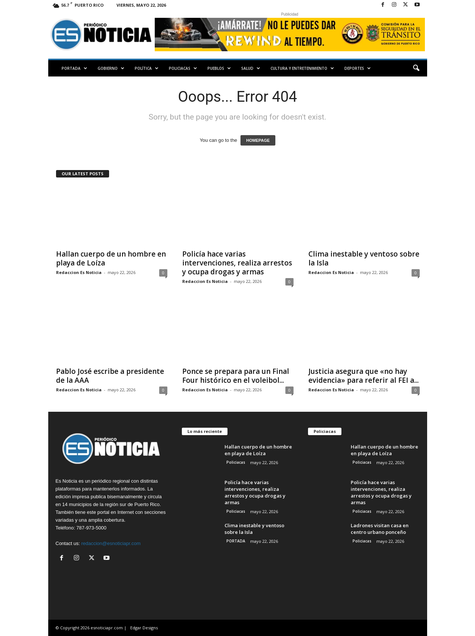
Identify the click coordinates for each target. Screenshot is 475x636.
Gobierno (111, 68)
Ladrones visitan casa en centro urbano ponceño (380, 528)
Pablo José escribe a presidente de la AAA (110, 375)
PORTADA (74, 68)
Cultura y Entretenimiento (302, 68)
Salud (250, 68)
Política (146, 68)
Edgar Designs (144, 627)
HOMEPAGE (257, 140)
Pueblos (219, 68)
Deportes (357, 68)
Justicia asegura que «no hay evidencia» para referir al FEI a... (363, 375)
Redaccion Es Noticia (79, 272)
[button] (416, 68)
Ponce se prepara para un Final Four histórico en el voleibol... (235, 375)
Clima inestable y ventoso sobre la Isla (363, 258)
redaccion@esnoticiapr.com (111, 543)
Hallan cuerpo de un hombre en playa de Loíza (111, 258)
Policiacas (183, 68)
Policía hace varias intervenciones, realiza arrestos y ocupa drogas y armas (237, 263)
